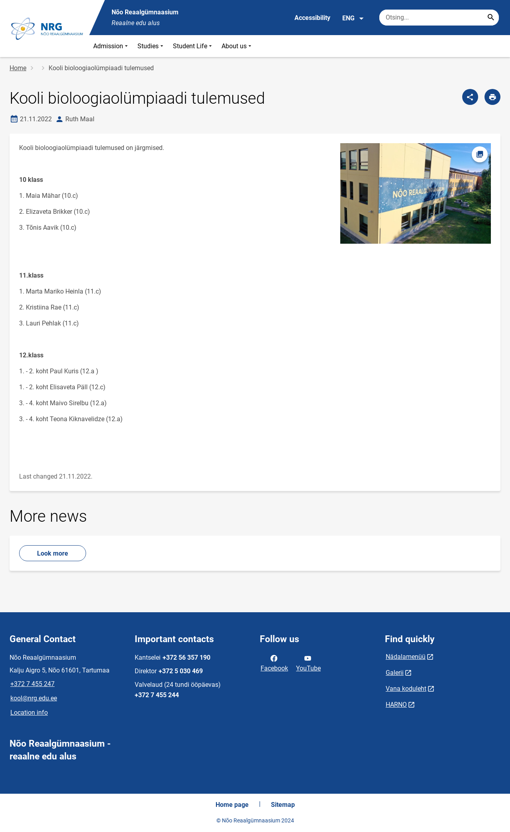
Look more (52, 553)
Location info (29, 712)
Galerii (395, 672)
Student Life (193, 46)
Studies (151, 46)
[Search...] (491, 17)
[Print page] (492, 97)
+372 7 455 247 (32, 684)
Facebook (274, 662)
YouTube (308, 662)
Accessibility (312, 18)
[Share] (470, 97)
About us (237, 46)
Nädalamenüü (406, 656)
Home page (232, 804)
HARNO (396, 704)
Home (18, 68)
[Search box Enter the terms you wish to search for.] (439, 18)
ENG (353, 18)
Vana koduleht (406, 688)
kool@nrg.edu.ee (33, 698)
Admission (111, 46)
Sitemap (283, 804)
